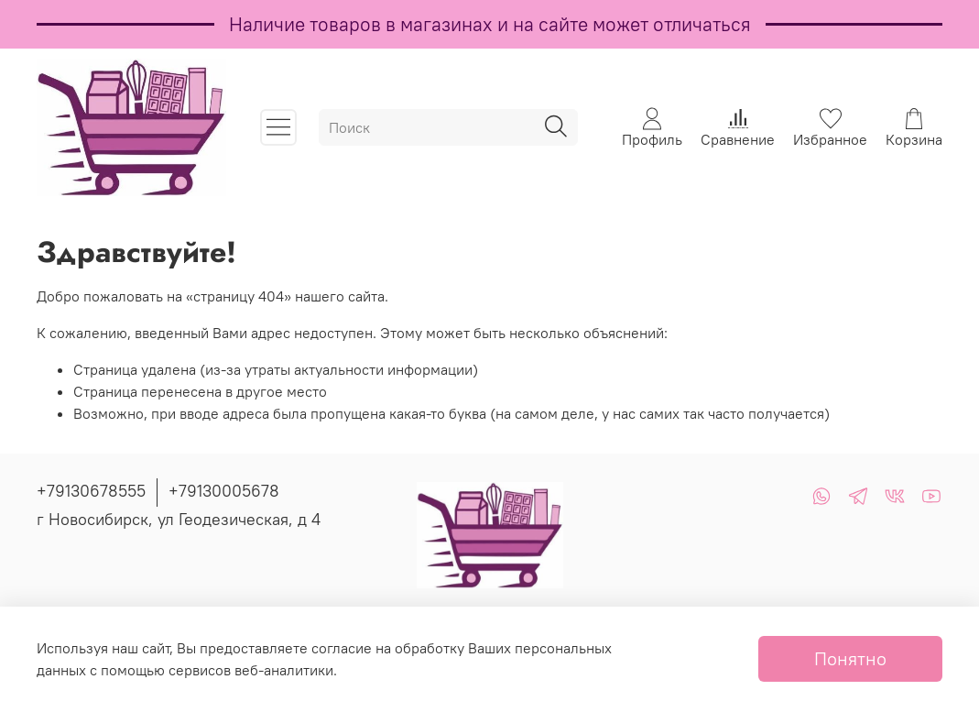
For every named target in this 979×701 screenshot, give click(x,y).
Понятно (850, 658)
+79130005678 (224, 490)
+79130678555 (91, 490)
